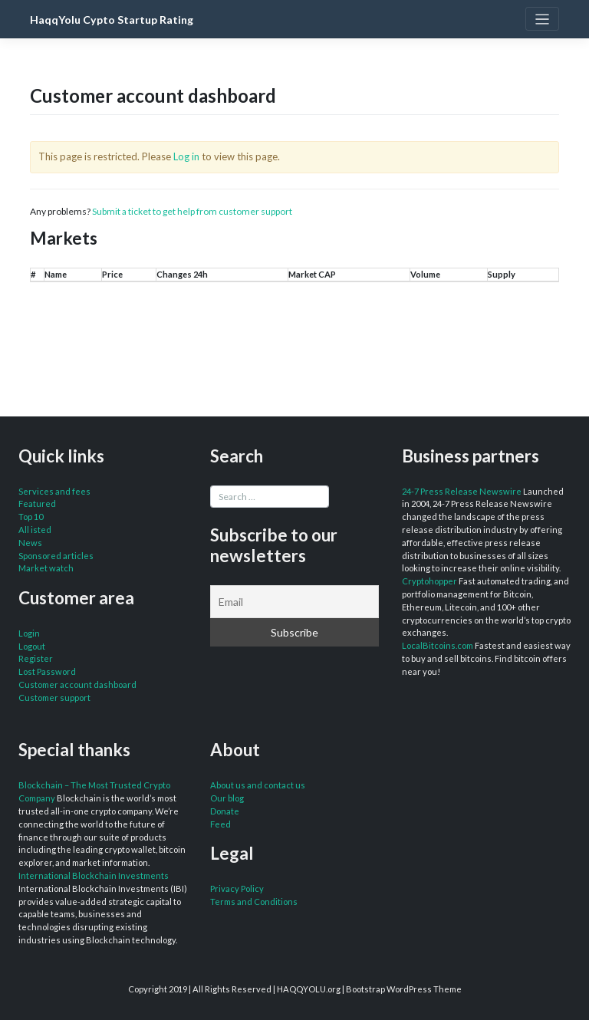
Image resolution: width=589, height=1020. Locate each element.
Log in (186, 156)
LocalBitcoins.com (437, 645)
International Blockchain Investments (93, 875)
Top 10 (30, 517)
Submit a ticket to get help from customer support (192, 211)
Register (35, 658)
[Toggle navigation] (542, 19)
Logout (31, 646)
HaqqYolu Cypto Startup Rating (111, 19)
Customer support (54, 697)
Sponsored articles (56, 556)
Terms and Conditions (254, 901)
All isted (34, 530)
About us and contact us (257, 785)
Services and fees (54, 491)
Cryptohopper (429, 581)
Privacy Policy (237, 888)
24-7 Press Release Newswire (462, 491)
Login (29, 633)
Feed (220, 824)
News (30, 543)
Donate (224, 811)
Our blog (227, 798)
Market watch (46, 568)
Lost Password (47, 671)
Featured (37, 503)
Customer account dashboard (77, 684)
